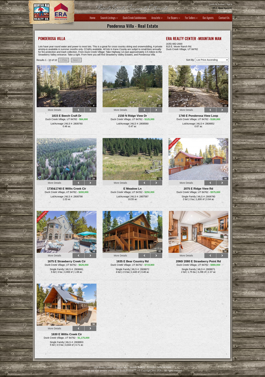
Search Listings (109, 18)
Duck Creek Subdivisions (134, 18)
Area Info (156, 18)
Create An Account (217, 4)
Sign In (229, 4)
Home (92, 18)
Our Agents (208, 18)
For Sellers (191, 18)
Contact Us (224, 18)
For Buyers (173, 18)
